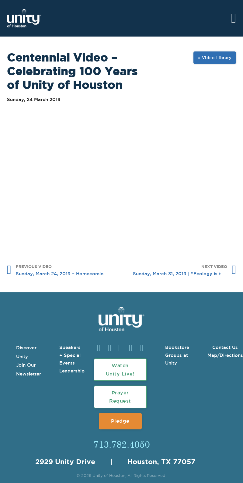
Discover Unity (26, 352)
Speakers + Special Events (70, 355)
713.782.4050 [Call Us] (121, 444)
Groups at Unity (176, 359)
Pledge (120, 421)
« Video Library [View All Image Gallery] (215, 57)
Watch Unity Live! (120, 369)
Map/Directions (225, 355)
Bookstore (177, 347)
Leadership (72, 370)
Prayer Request (120, 397)
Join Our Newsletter (28, 369)
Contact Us (225, 347)
